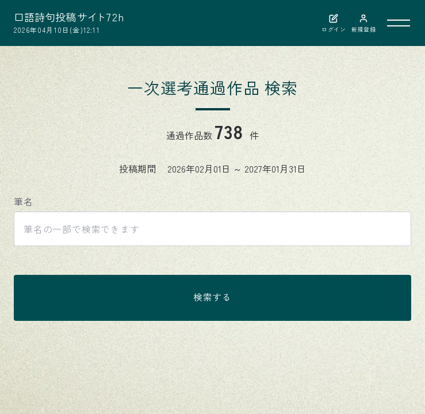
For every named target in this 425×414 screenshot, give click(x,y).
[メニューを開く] (398, 23)
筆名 (23, 201)
